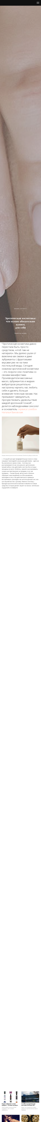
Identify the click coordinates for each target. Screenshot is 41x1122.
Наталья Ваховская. (12, 412)
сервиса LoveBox (27, 409)
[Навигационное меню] (38, 3)
